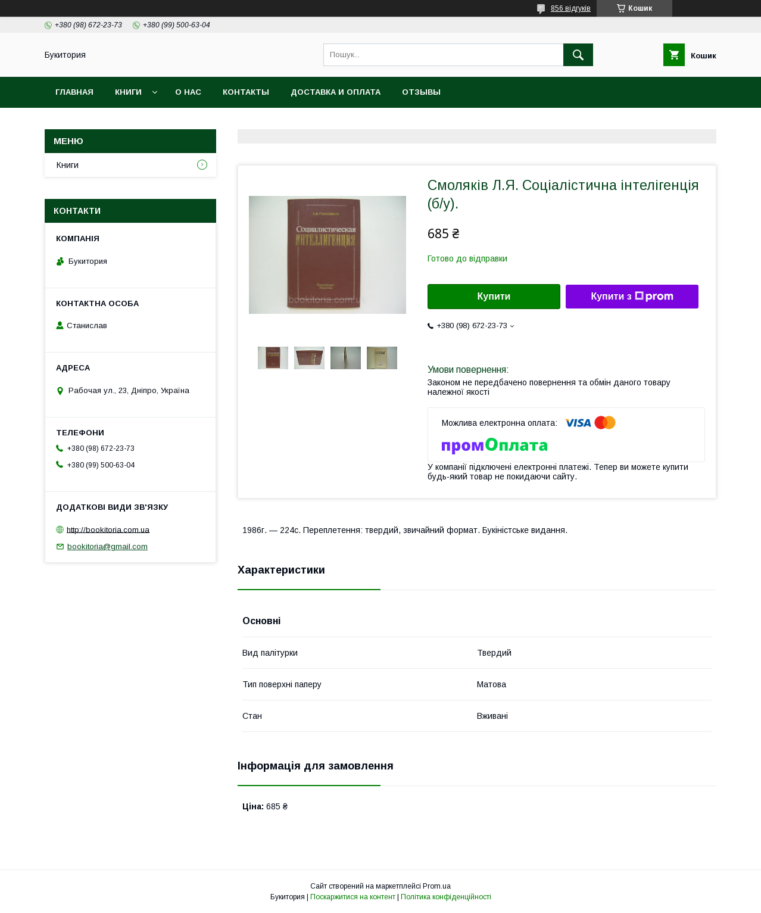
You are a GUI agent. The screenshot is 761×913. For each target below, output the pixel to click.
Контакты (246, 92)
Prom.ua (437, 886)
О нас (188, 92)
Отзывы (421, 92)
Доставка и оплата (336, 92)
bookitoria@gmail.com (107, 546)
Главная (74, 92)
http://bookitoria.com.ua (108, 529)
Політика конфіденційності (446, 897)
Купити (494, 296)
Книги (128, 92)
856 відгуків (571, 8)
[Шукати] (578, 54)
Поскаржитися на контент (352, 897)
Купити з (632, 296)
